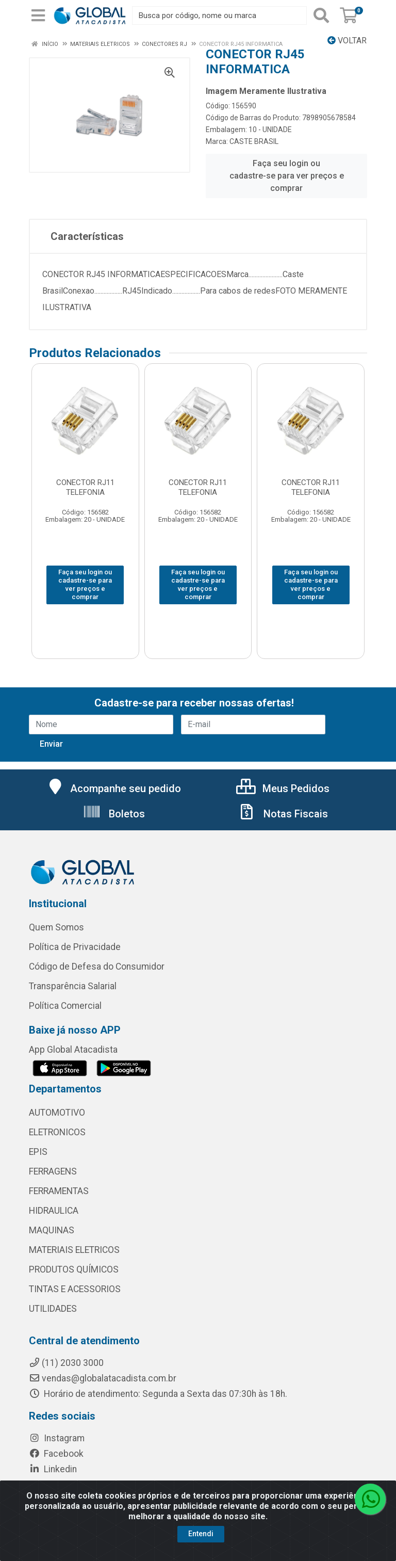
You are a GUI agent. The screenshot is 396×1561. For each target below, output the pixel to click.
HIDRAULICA (53, 1210)
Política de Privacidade (75, 947)
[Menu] (38, 15)
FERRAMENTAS (59, 1191)
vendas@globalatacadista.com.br (102, 1378)
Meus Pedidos (282, 788)
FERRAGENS (53, 1171)
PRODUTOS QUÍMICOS (74, 1269)
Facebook (56, 1454)
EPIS (38, 1152)
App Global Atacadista (73, 1049)
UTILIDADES (53, 1308)
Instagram (57, 1438)
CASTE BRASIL (253, 141)
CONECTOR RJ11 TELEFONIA (85, 487)
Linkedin (53, 1469)
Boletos (113, 814)
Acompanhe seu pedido (113, 788)
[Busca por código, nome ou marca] (219, 15)
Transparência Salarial (73, 986)
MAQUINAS (51, 1230)
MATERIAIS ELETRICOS (74, 1250)
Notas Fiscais (282, 814)
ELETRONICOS (57, 1132)
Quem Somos (56, 927)
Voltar (347, 40)
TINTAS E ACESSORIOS (75, 1289)
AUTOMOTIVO (57, 1112)
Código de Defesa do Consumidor (96, 966)
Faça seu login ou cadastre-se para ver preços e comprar (286, 175)
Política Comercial (65, 1006)
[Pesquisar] (321, 15)
